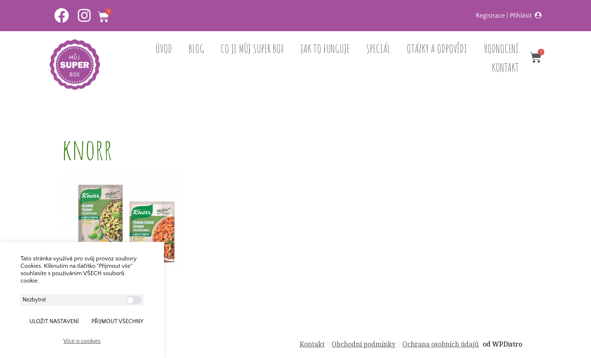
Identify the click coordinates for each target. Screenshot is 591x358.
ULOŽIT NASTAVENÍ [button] (54, 321)
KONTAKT (505, 67)
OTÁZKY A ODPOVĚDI (437, 48)
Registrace (490, 15)
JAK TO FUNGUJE (325, 48)
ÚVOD (163, 48)
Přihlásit (521, 15)
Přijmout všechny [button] (117, 321)
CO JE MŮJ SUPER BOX (252, 48)
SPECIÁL (378, 48)
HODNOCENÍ (501, 48)
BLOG (196, 48)
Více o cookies (82, 341)
